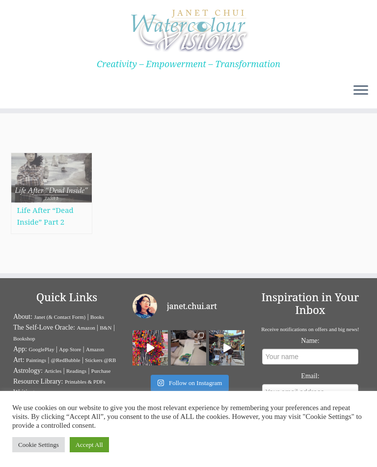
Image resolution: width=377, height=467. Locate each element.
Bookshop (24, 338)
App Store (70, 349)
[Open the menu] (360, 90)
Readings (76, 371)
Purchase (101, 371)
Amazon (86, 328)
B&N (106, 328)
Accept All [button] (89, 444)
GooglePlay (41, 349)
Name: (310, 340)
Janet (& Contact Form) (59, 317)
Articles (52, 371)
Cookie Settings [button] (38, 444)
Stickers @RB (100, 360)
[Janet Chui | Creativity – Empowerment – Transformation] (188, 29)
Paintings (36, 360)
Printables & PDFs (85, 382)
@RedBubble (66, 360)
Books (97, 317)
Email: (310, 376)
